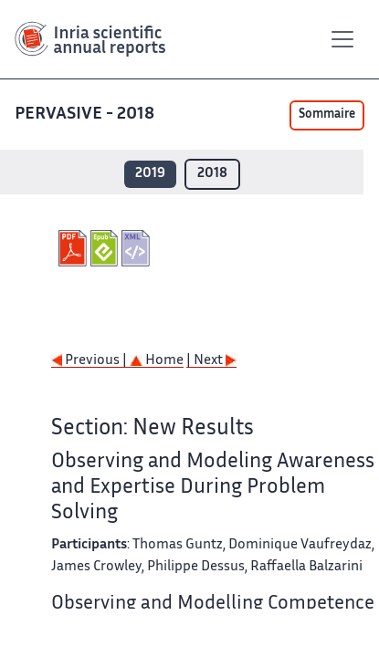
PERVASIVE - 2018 (86, 114)
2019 (150, 174)
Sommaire (327, 115)
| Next (211, 361)
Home (157, 361)
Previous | (90, 361)
